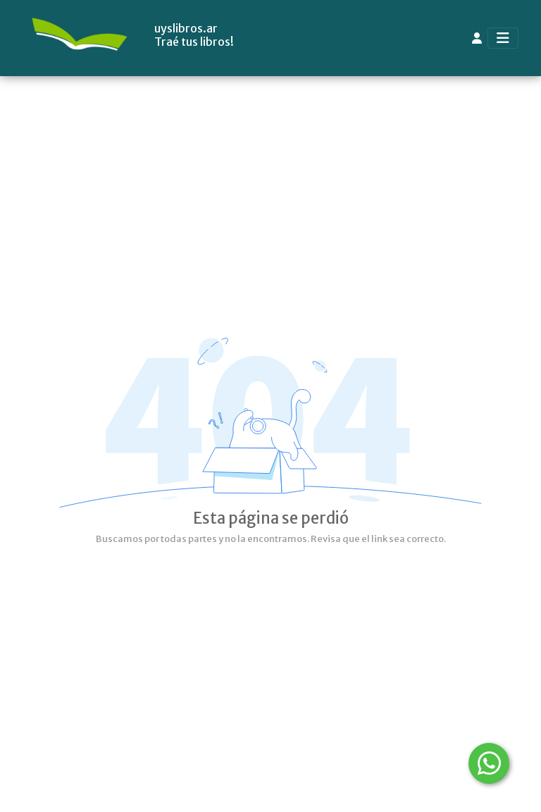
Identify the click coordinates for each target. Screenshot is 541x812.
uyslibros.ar (186, 28)
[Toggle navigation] (502, 38)
